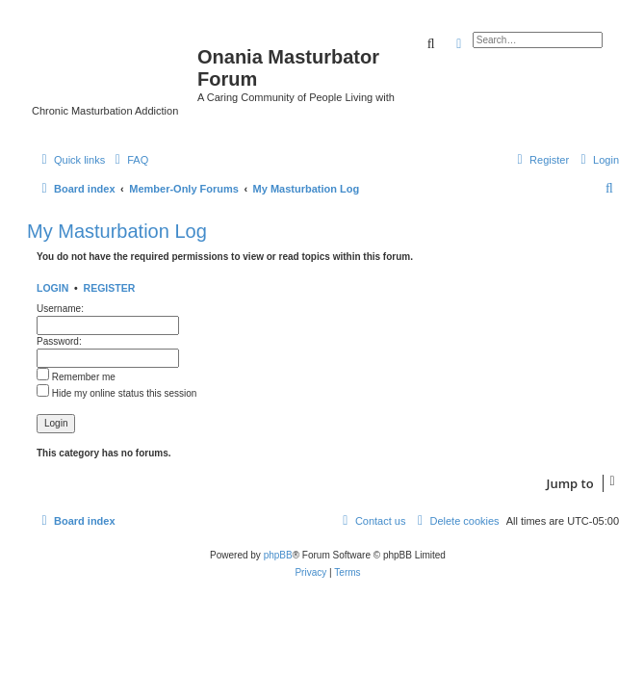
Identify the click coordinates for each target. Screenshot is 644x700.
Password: (59, 341)
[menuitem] (129, 159)
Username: (60, 308)
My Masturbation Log (117, 231)
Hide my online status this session (116, 393)
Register (110, 288)
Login (52, 288)
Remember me (76, 377)
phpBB (278, 555)
